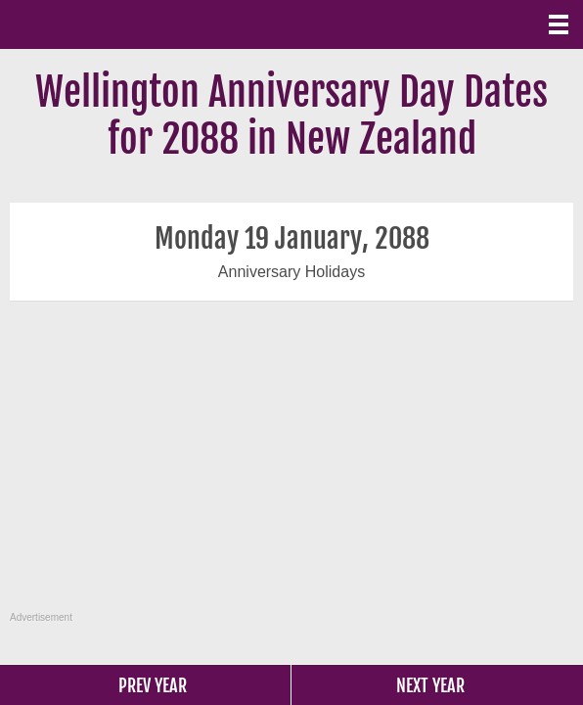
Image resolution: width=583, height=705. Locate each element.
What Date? (98, 24)
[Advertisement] (294, 467)
